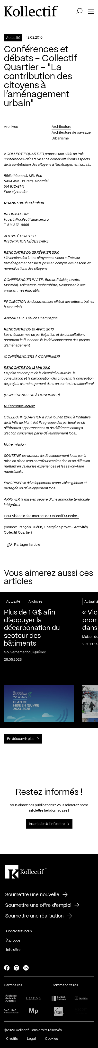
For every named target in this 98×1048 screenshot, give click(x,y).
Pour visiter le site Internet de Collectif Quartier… (41, 517)
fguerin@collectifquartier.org (26, 221)
